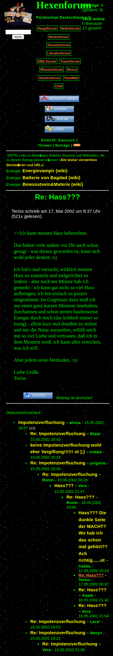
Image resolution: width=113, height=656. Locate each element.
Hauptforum (47, 28)
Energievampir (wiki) (45, 170)
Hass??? (64, 485)
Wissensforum (51, 69)
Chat (58, 86)
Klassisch (66, 140)
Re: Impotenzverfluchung (57, 433)
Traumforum (70, 61)
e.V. (88, 17)
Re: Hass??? (80, 496)
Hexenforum (58, 37)
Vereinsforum (49, 78)
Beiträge (62, 145)
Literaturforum (58, 53)
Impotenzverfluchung (41, 422)
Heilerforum (70, 28)
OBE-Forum (47, 61)
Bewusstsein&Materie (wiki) (53, 184)
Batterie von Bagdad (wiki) (51, 177)
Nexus (72, 69)
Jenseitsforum (58, 45)
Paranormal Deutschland (60, 17)
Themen (45, 145)
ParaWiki (71, 78)
